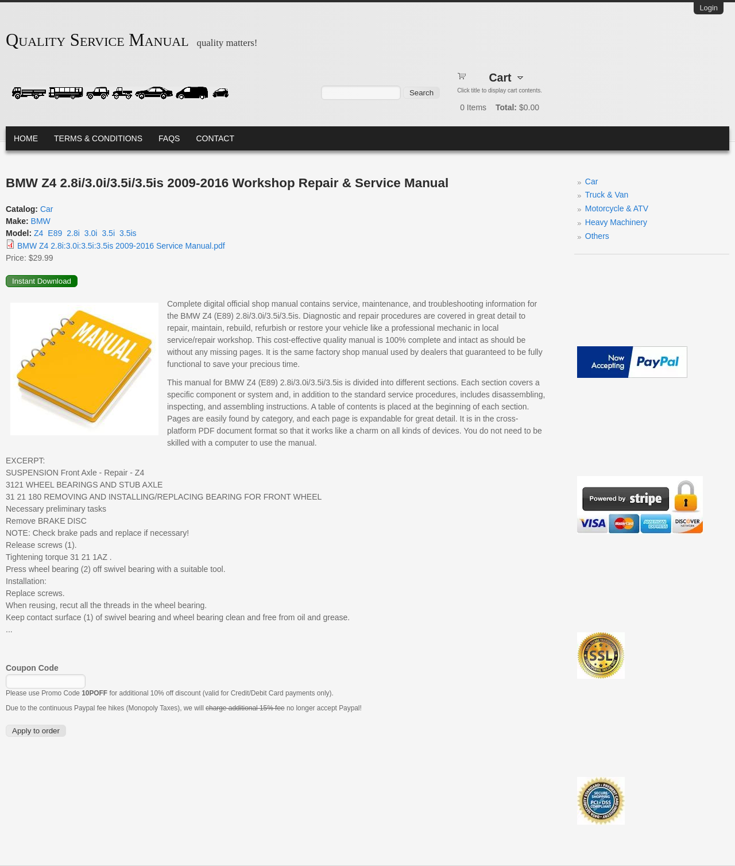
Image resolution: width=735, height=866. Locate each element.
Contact (215, 138)
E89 (55, 233)
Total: (506, 107)
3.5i (108, 233)
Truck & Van (606, 194)
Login (708, 7)
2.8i (73, 233)
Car (46, 209)
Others (597, 236)
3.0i (91, 233)
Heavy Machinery (616, 222)
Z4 (38, 233)
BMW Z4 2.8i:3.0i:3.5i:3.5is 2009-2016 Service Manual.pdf (121, 245)
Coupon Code (32, 667)
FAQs (169, 138)
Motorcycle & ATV (616, 208)
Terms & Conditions (98, 138)
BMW (41, 221)
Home (26, 138)
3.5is (128, 233)
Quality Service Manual (97, 40)
